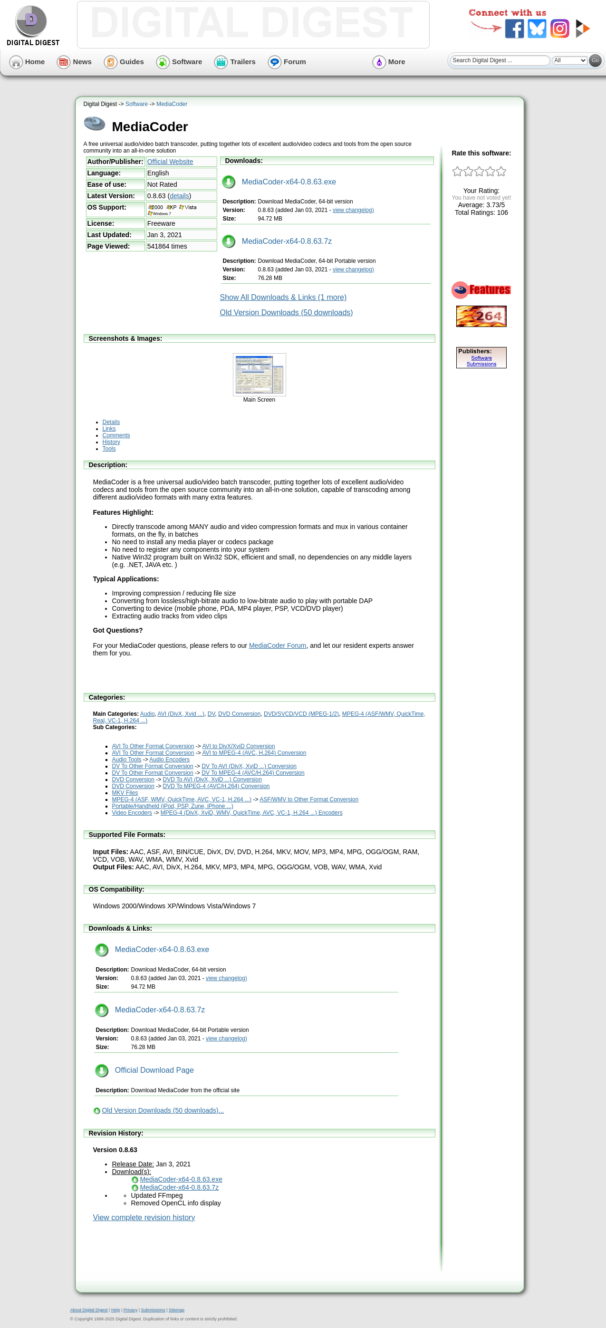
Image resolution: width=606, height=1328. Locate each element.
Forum (287, 62)
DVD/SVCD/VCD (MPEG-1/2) (301, 714)
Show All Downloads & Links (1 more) (283, 297)
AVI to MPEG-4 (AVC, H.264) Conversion (254, 753)
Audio (147, 714)
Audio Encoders (169, 759)
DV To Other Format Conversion (152, 766)
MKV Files (125, 792)
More (388, 62)
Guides (124, 62)
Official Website (170, 161)
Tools (109, 448)
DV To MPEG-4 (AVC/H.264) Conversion (253, 773)
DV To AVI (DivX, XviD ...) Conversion (249, 766)
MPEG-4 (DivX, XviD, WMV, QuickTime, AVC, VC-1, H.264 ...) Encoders (252, 812)
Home (27, 62)
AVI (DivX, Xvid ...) (181, 714)
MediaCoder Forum (278, 645)
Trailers (235, 62)
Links (109, 428)
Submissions (153, 1310)
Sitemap (176, 1310)
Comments (116, 435)
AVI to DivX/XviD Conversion (238, 746)
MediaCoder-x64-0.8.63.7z (276, 241)
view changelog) (353, 210)
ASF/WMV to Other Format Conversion (309, 799)
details (179, 196)
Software (179, 62)
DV (211, 714)
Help (115, 1310)
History (111, 442)
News (74, 62)
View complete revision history (144, 1217)
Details (111, 422)
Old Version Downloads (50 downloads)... (163, 1110)
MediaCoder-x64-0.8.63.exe (279, 182)
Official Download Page (144, 1070)
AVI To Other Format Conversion (153, 746)
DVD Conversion (239, 714)
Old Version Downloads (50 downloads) (286, 312)
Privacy (131, 1310)
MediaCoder (171, 104)
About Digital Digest (89, 1310)
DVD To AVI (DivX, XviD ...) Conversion (212, 779)
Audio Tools (127, 759)
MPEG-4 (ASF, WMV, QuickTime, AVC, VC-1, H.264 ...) (182, 799)
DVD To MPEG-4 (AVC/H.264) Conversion (216, 786)
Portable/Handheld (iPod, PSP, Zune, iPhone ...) (172, 806)
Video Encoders (132, 812)
